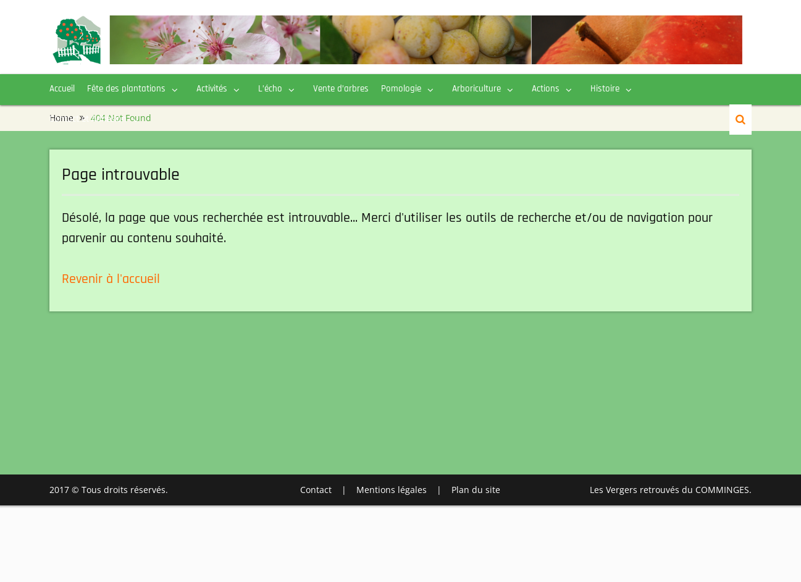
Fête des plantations (126, 89)
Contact (316, 490)
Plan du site (475, 490)
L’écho (270, 89)
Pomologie (401, 89)
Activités (211, 89)
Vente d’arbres (341, 89)
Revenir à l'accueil (111, 279)
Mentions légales (391, 490)
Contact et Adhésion (88, 119)
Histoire (604, 89)
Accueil (62, 89)
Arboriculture (476, 89)
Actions (546, 89)
